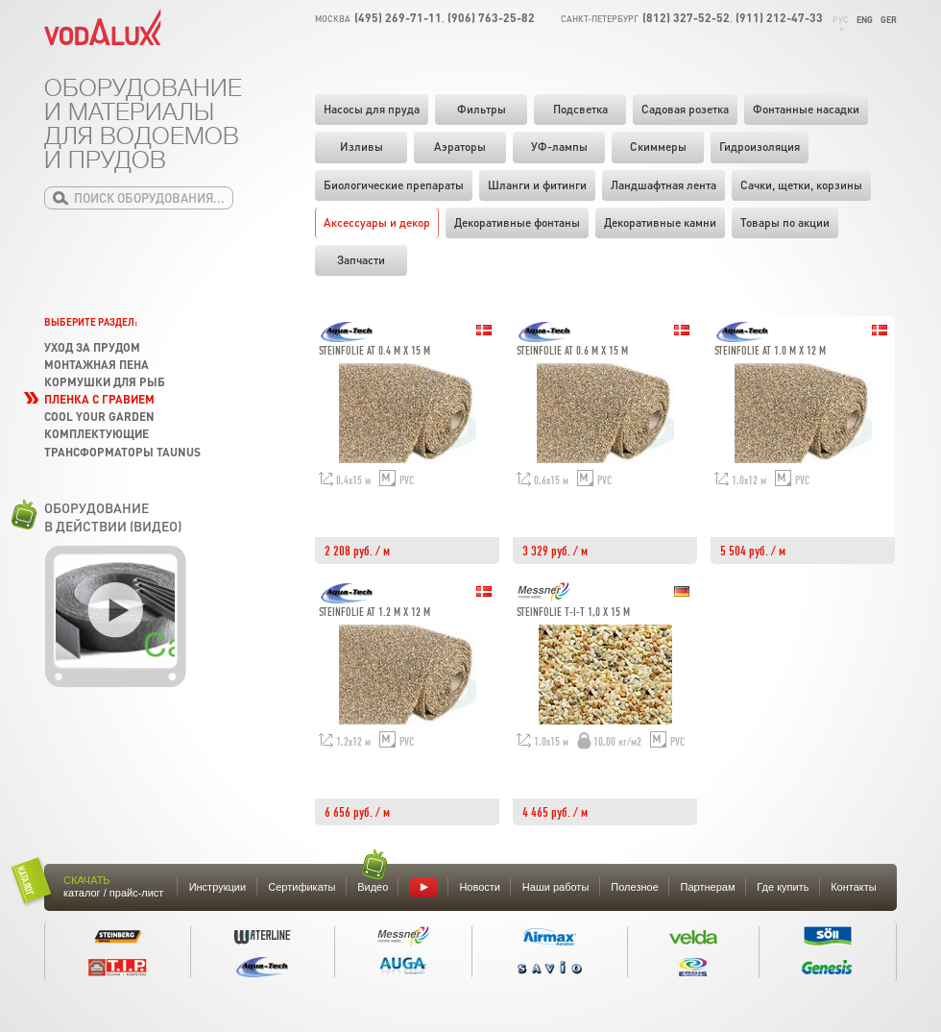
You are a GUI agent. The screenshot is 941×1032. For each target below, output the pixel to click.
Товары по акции (785, 222)
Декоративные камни (660, 222)
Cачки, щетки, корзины (801, 185)
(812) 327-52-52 (686, 18)
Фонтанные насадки (806, 109)
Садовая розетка (685, 109)
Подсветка (580, 109)
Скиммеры (658, 146)
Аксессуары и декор (377, 222)
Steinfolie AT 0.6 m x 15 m (572, 351)
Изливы (361, 146)
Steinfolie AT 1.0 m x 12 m (770, 351)
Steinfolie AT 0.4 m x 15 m (374, 351)
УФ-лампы (559, 146)
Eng (865, 19)
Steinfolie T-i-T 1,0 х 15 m (573, 612)
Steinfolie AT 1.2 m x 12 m (374, 612)
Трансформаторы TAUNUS (122, 452)
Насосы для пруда (372, 109)
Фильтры (481, 109)
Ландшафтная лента (663, 185)
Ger (889, 19)
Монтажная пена (96, 364)
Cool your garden (99, 416)
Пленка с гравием (99, 399)
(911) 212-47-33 (779, 18)
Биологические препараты (394, 185)
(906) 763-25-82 (491, 18)
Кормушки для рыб (104, 382)
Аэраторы (460, 146)
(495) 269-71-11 (398, 18)
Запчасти (361, 260)
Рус (840, 19)
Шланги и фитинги (537, 185)
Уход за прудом (92, 347)
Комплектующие (96, 434)
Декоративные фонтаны (517, 222)
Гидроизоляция (759, 146)
